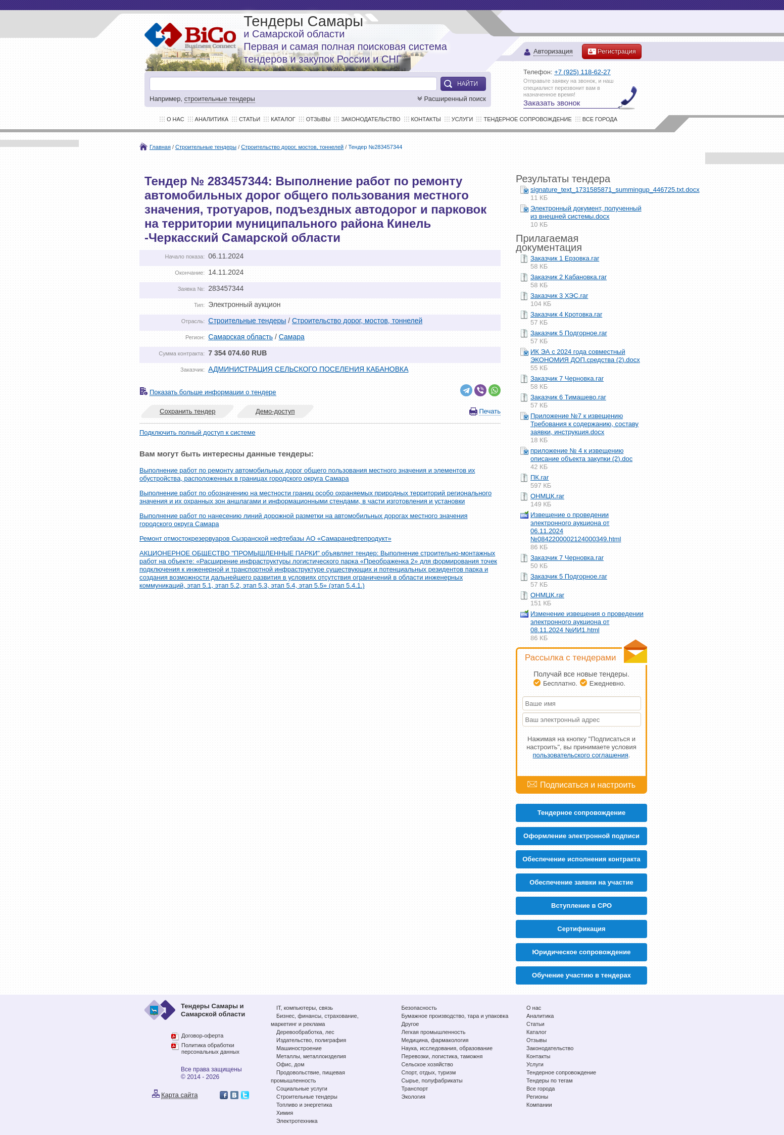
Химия (284, 1113)
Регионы (537, 1097)
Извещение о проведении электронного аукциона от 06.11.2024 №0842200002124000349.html (575, 527)
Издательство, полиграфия (311, 1040)
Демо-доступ (275, 411)
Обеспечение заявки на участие (581, 882)
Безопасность (419, 1008)
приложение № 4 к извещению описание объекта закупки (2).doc (581, 454)
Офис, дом (290, 1064)
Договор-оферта (202, 1036)
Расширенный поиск (450, 98)
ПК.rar (539, 477)
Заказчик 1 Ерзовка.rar (564, 258)
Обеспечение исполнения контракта (581, 859)
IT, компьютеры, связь (304, 1008)
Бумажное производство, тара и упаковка (455, 1016)
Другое (410, 1024)
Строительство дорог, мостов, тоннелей (292, 147)
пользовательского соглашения (580, 755)
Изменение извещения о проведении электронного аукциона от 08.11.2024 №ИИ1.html (587, 622)
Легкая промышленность (434, 1032)
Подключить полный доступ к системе (197, 432)
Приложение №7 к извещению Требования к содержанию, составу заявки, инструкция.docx (584, 424)
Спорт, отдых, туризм (429, 1072)
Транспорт (415, 1089)
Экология (414, 1097)
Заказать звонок (551, 102)
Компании (539, 1105)
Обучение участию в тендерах (581, 975)
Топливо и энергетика (304, 1105)
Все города (599, 119)
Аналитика (211, 119)
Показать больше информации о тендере (213, 392)
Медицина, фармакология (435, 1040)
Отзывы (318, 119)
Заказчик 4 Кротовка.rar (566, 314)
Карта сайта (179, 1095)
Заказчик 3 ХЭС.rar (559, 295)
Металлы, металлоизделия (311, 1056)
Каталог (283, 119)
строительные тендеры (219, 98)
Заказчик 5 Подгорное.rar (568, 333)
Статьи (249, 119)
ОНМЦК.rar (547, 496)
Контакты (426, 119)
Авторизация (553, 51)
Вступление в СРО (581, 905)
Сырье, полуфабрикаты (432, 1080)
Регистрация (611, 51)
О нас (175, 119)
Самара (292, 337)
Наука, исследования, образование (447, 1048)
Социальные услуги (301, 1089)
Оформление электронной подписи (581, 836)
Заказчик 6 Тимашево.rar (568, 397)
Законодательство (370, 119)
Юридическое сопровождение (581, 952)
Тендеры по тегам (549, 1080)
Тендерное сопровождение (527, 119)
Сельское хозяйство (427, 1064)
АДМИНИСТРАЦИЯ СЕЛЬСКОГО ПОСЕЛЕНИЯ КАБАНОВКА (308, 369)
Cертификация (581, 929)
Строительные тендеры (205, 147)
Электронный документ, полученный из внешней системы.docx (586, 212)
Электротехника (297, 1121)
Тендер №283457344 (375, 147)
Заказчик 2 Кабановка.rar (568, 277)
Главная (160, 147)
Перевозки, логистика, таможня (442, 1056)
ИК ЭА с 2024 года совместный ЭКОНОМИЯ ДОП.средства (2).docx (585, 356)
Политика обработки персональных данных (210, 1048)
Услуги (462, 119)
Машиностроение (299, 1048)
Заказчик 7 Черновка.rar (567, 378)
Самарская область (240, 337)
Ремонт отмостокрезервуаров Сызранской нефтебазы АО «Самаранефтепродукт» (265, 538)
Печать (490, 411)
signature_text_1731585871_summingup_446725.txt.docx (615, 189)
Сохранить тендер (187, 411)
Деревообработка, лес (305, 1032)
